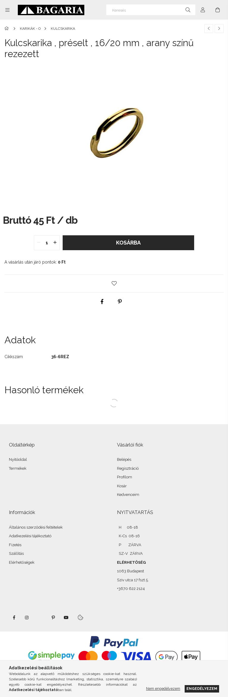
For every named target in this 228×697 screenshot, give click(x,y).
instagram (27, 618)
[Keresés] (150, 9)
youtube (66, 618)
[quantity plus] (54, 243)
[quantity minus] (38, 243)
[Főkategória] (7, 28)
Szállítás (16, 553)
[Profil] (202, 9)
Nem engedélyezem (163, 688)
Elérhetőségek (21, 562)
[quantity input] (46, 243)
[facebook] (102, 301)
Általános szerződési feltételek (36, 527)
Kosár (122, 486)
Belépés (124, 459)
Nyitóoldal (18, 459)
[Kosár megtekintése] (217, 9)
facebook (14, 618)
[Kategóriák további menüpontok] (7, 9)
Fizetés (15, 545)
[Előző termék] (208, 28)
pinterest (53, 618)
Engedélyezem (201, 688)
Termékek (17, 468)
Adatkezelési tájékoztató (30, 536)
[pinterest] (120, 301)
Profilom (124, 477)
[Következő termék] (219, 28)
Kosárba (128, 242)
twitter (40, 618)
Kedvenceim (128, 494)
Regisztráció (128, 468)
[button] (114, 283)
